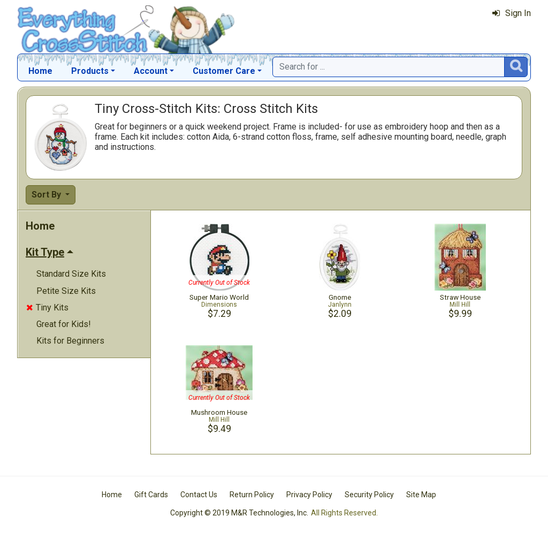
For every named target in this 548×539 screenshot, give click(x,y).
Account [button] (151, 71)
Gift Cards (151, 494)
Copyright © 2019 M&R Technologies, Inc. (239, 512)
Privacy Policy (309, 494)
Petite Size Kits (66, 291)
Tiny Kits (47, 307)
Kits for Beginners (70, 341)
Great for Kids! (63, 324)
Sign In (511, 13)
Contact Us (198, 494)
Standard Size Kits (71, 274)
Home (40, 71)
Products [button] (90, 71)
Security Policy (369, 494)
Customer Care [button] (224, 71)
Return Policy (252, 494)
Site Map (421, 494)
